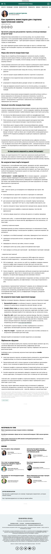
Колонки (16, 7)
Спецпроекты (44, 7)
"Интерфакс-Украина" (42, 531)
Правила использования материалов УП (17, 525)
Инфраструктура (23, 7)
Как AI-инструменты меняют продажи (36, 462)
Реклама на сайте (14, 523)
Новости (3, 7)
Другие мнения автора (8, 491)
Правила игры (31, 7)
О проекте (21, 523)
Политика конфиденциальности (33, 523)
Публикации (9, 7)
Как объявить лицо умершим (10, 449)
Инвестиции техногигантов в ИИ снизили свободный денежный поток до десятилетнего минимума (22, 439)
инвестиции (5, 400)
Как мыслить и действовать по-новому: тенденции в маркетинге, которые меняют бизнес (24, 494)
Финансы (38, 7)
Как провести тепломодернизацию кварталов (12, 476)
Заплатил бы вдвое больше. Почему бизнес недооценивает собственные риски (37, 450)
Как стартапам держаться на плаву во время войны (17, 498)
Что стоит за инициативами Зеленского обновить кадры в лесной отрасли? (11, 463)
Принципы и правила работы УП (35, 525)
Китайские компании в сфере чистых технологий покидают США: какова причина (24, 434)
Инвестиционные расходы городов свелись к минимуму (17, 430)
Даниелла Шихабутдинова (18, 13)
